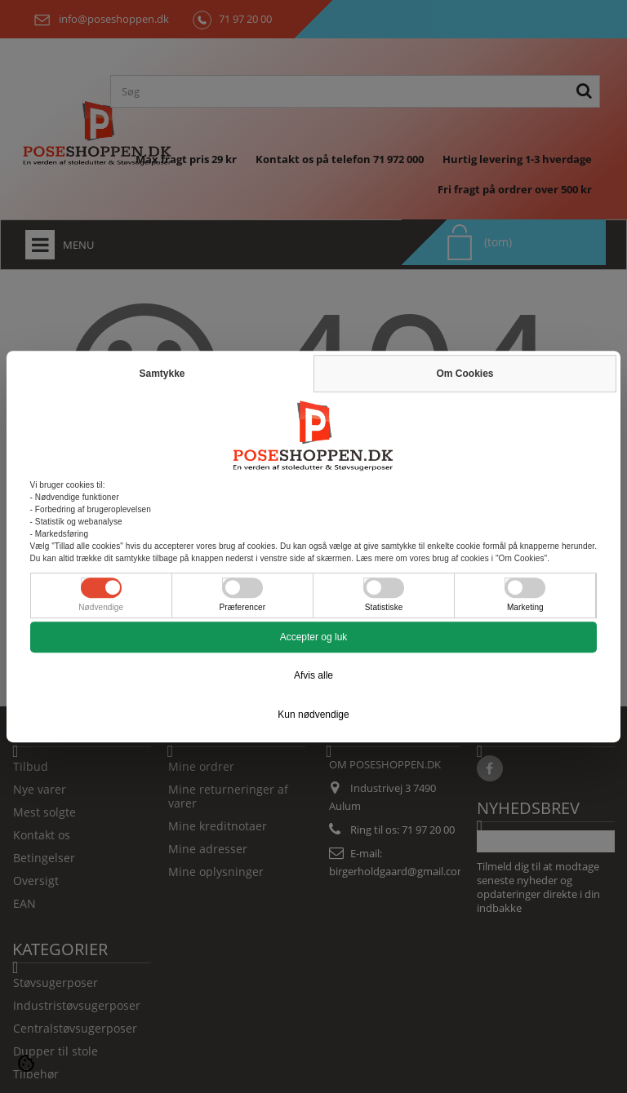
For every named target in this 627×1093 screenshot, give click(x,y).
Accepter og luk (314, 637)
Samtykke (162, 373)
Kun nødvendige (313, 714)
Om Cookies (464, 373)
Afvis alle (313, 675)
